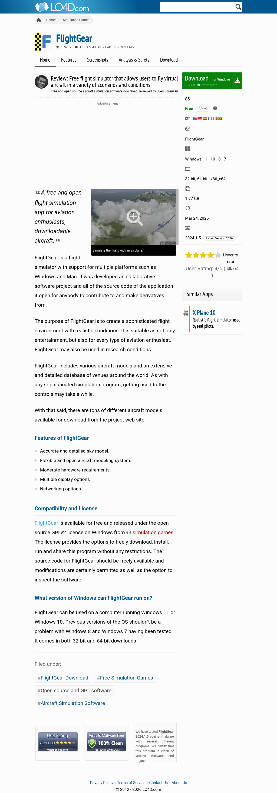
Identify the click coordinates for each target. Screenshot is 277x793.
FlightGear (46, 523)
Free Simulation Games (126, 678)
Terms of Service (131, 783)
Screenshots (97, 59)
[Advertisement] (107, 146)
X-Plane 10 (204, 312)
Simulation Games (76, 20)
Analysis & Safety (134, 59)
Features (68, 59)
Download (169, 59)
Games (51, 20)
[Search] (238, 7)
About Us (179, 783)
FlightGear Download (64, 678)
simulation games (149, 532)
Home (45, 59)
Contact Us (158, 783)
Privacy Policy (101, 783)
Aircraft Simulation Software (73, 703)
